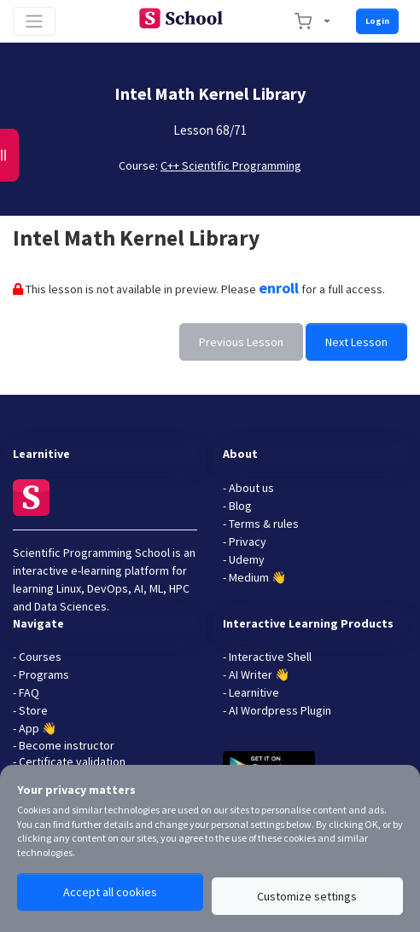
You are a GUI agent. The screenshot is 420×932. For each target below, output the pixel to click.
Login (377, 20)
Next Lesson (356, 342)
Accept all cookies (110, 892)
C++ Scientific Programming (230, 165)
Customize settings (307, 896)
